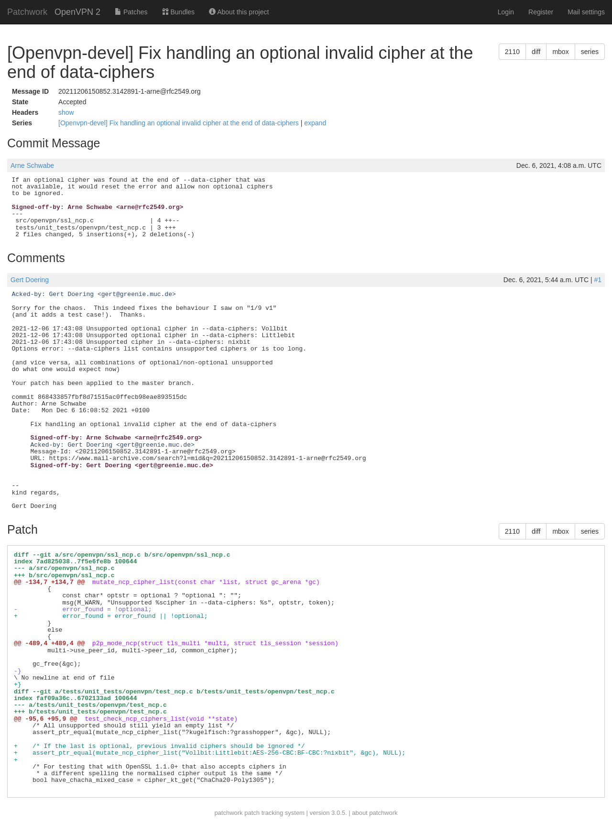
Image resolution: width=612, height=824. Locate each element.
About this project (239, 12)
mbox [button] (560, 51)
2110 (512, 51)
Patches (131, 12)
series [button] (590, 51)
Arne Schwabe (32, 165)
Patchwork (27, 12)
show (66, 112)
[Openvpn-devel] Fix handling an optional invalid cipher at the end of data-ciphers (179, 123)
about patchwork (374, 812)
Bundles (178, 12)
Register (540, 12)
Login (506, 12)
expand (315, 123)
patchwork (228, 812)
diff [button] (536, 51)
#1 (597, 280)
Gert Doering (30, 280)
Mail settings (586, 12)
